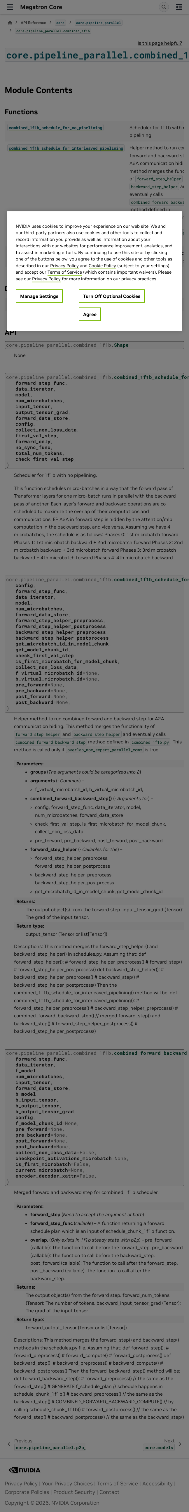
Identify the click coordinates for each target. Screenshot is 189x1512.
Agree (90, 314)
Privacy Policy (64, 265)
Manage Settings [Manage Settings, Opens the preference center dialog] (39, 296)
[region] (94, 271)
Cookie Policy (102, 265)
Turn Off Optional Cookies (111, 296)
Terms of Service (65, 272)
